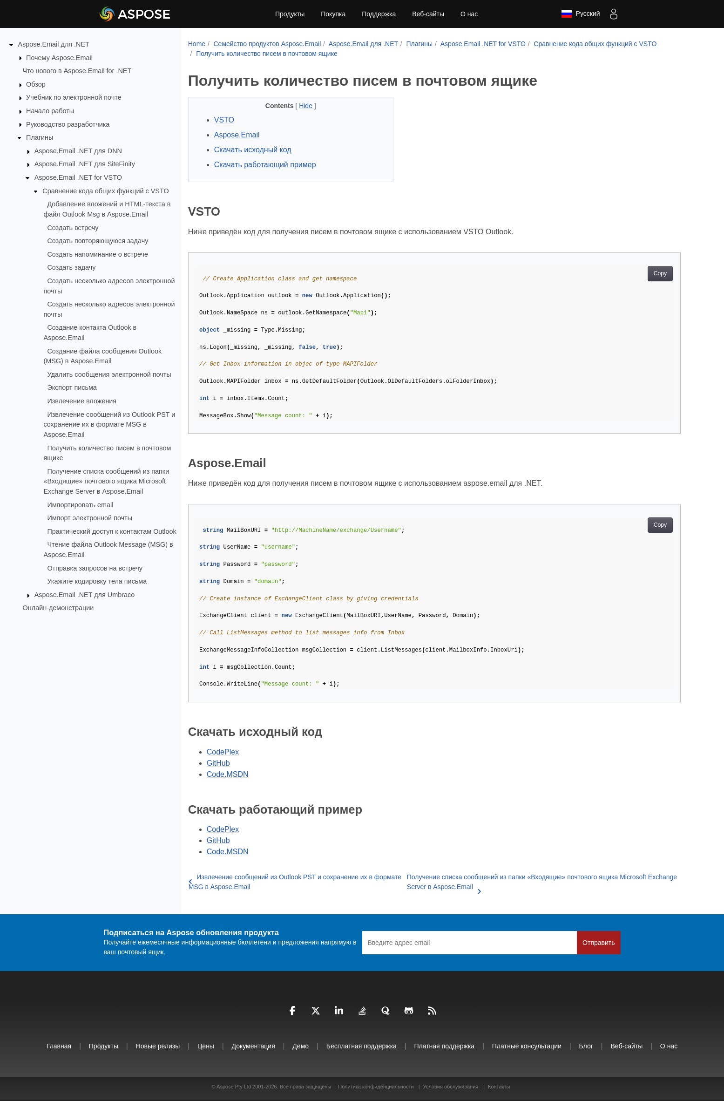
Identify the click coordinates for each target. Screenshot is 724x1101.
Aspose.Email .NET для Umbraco (84, 594)
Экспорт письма (72, 387)
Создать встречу (72, 227)
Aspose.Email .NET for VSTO (78, 177)
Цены (205, 1046)
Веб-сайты (428, 14)
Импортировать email (80, 504)
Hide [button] (306, 105)
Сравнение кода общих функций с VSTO (105, 191)
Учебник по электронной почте (74, 97)
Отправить (598, 942)
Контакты (499, 1086)
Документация (253, 1046)
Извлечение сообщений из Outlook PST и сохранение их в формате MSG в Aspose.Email (109, 424)
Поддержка (379, 14)
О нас (469, 14)
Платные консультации (527, 1046)
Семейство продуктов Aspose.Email (267, 44)
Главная (59, 1046)
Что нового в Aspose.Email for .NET (77, 71)
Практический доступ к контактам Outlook (111, 531)
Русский (580, 14)
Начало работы (50, 111)
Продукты (289, 14)
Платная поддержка (444, 1046)
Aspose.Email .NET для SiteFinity (84, 164)
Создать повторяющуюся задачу (97, 241)
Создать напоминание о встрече (97, 254)
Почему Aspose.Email (59, 57)
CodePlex (223, 752)
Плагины (39, 137)
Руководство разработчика (67, 124)
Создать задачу (71, 267)
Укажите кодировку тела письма (97, 581)
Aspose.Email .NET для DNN (78, 151)
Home (196, 44)
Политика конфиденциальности (376, 1086)
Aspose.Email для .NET (53, 44)
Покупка (333, 14)
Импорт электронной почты (89, 518)
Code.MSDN (228, 774)
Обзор (36, 84)
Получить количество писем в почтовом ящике (267, 53)
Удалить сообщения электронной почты (109, 374)
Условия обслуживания (450, 1086)
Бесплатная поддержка (361, 1046)
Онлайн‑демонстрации (58, 608)
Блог (586, 1046)
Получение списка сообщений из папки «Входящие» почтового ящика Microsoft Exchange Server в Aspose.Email (106, 481)
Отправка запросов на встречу (94, 567)
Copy (660, 273)
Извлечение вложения (81, 401)
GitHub (218, 763)
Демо (300, 1046)
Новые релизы (158, 1046)
